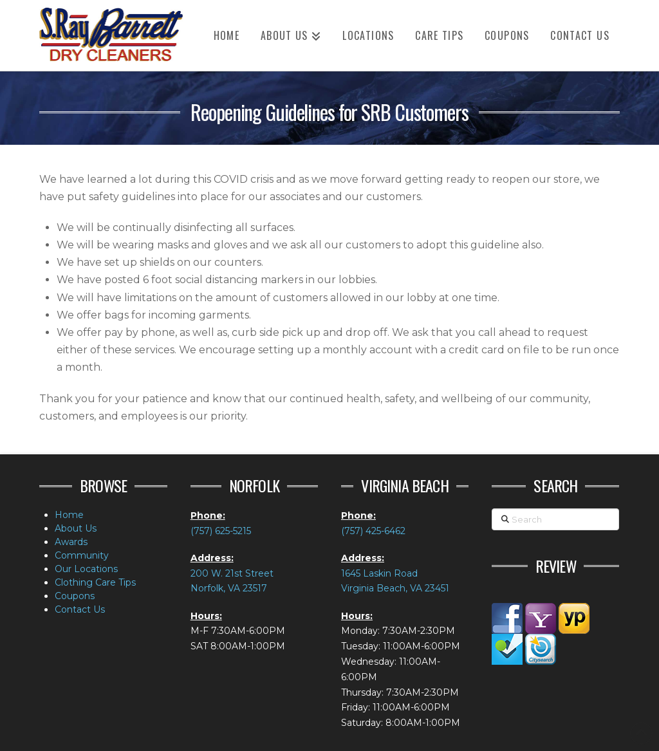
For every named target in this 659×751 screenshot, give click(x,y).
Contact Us (80, 609)
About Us (76, 528)
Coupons (75, 596)
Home (69, 515)
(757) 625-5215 (220, 531)
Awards (71, 542)
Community (82, 555)
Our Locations (86, 569)
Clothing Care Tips (95, 582)
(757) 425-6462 (373, 531)
